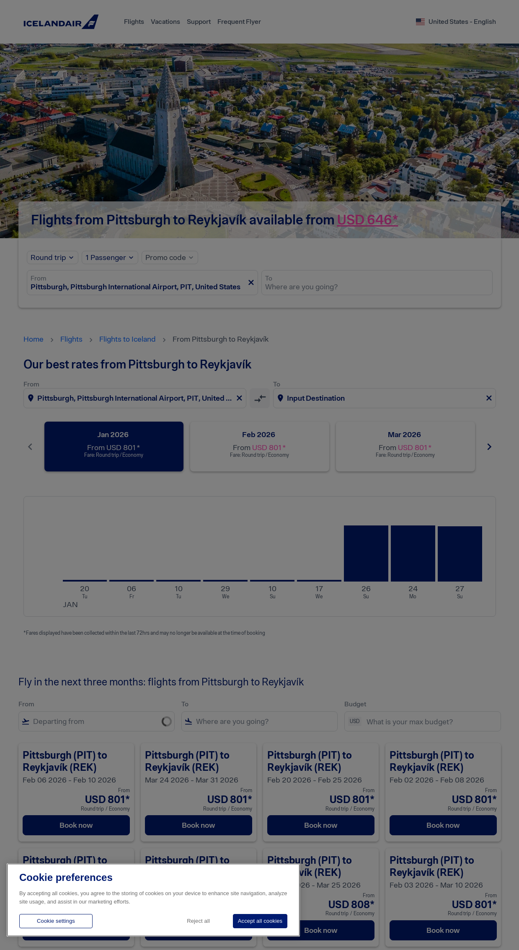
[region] (153, 900)
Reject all (198, 921)
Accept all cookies (260, 921)
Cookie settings (56, 921)
